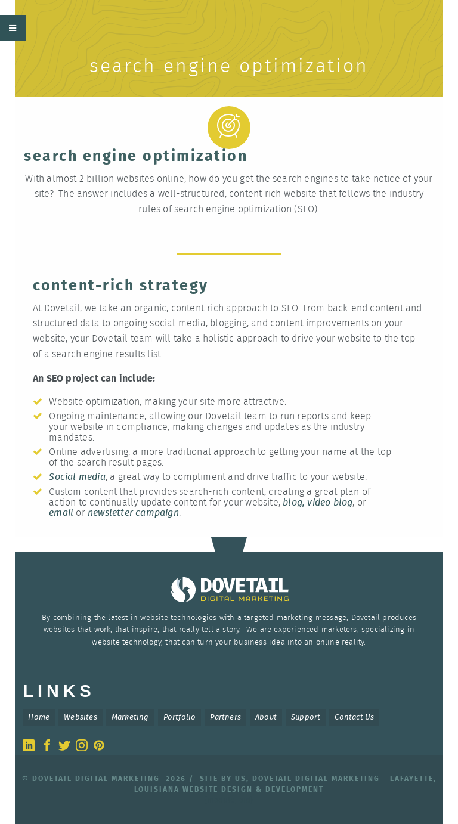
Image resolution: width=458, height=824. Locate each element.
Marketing (130, 717)
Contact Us (354, 717)
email (61, 513)
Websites (80, 717)
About (266, 717)
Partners (225, 717)
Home (38, 717)
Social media (77, 477)
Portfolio (179, 717)
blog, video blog (317, 502)
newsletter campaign (133, 513)
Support (305, 717)
